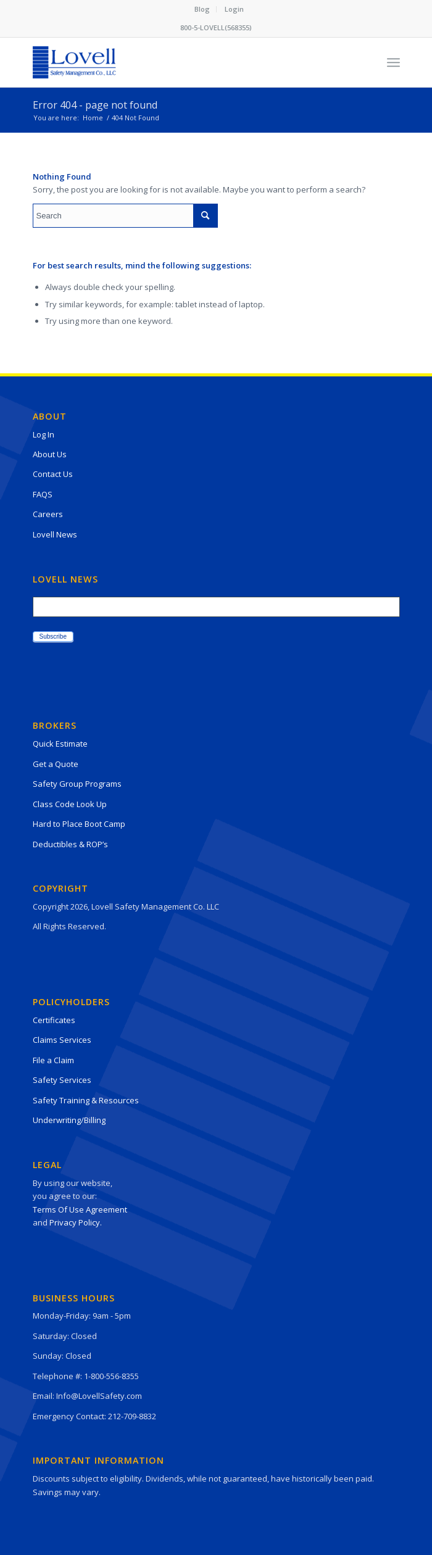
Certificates (54, 1020)
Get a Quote (55, 763)
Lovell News (55, 534)
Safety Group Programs (77, 783)
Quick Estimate (60, 743)
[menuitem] (202, 9)
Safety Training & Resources (86, 1100)
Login (234, 9)
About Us (50, 454)
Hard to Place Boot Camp (79, 823)
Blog (202, 9)
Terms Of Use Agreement (80, 1209)
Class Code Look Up (70, 804)
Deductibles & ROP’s (70, 844)
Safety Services (62, 1079)
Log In (43, 434)
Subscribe (53, 636)
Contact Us (53, 473)
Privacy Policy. (75, 1222)
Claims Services (62, 1039)
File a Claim (53, 1060)
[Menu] (393, 62)
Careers (48, 514)
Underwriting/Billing (69, 1120)
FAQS (42, 494)
